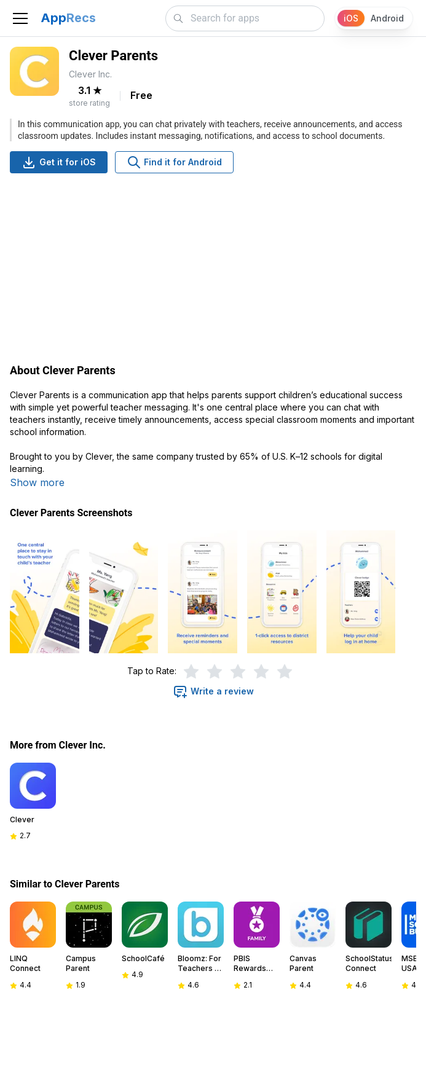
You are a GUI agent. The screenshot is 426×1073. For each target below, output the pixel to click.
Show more (37, 482)
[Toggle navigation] (20, 18)
